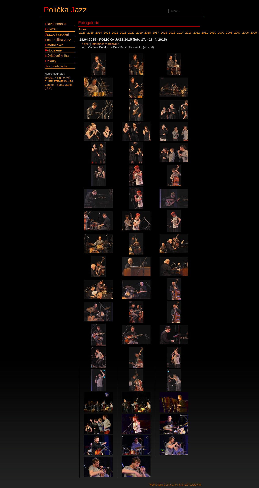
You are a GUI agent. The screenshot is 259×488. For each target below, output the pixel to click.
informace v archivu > (105, 44)
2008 (229, 32)
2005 (253, 32)
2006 (245, 32)
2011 (205, 32)
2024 (98, 32)
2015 (172, 32)
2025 (90, 32)
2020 (131, 32)
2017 (155, 32)
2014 (180, 32)
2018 (147, 32)
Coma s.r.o (170, 484)
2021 (123, 32)
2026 (82, 32)
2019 (139, 32)
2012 (196, 32)
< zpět (86, 44)
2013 (188, 32)
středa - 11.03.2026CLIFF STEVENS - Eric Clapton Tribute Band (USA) (59, 83)
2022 (115, 32)
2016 (164, 32)
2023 (107, 32)
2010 (213, 32)
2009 (221, 32)
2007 (237, 32)
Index (82, 29)
